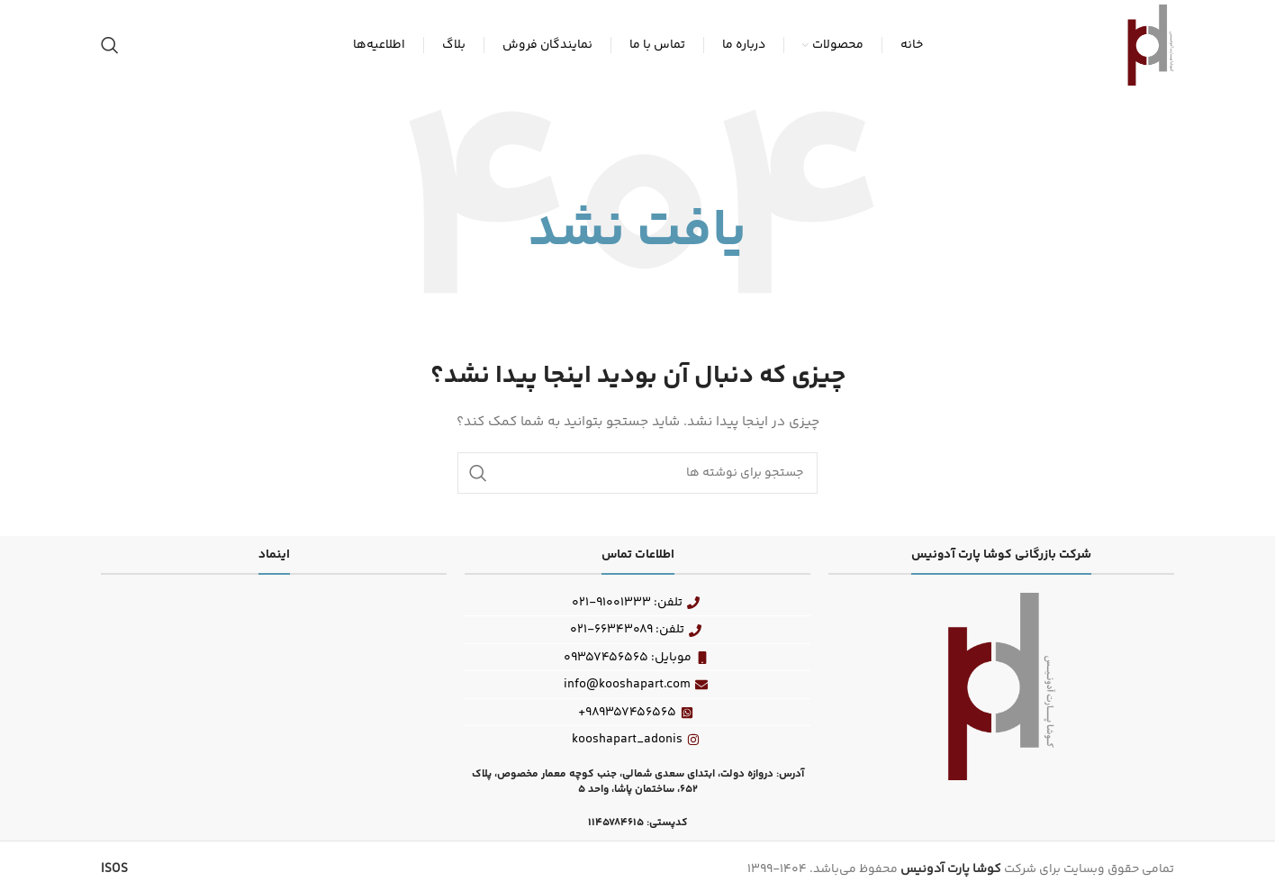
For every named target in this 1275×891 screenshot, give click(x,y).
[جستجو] (110, 45)
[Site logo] (1150, 45)
